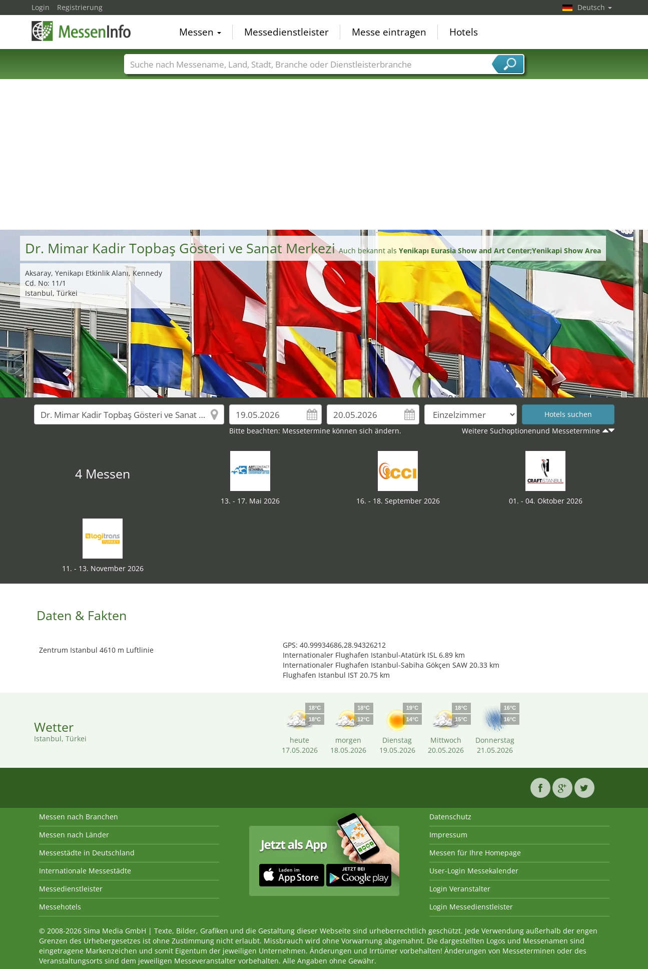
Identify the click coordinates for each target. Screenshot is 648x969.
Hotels (463, 32)
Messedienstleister (286, 32)
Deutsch (594, 7)
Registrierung (80, 7)
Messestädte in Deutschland (87, 852)
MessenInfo (82, 31)
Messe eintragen (389, 32)
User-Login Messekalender (473, 870)
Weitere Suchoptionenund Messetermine (531, 430)
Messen (200, 32)
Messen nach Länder (74, 834)
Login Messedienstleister (471, 906)
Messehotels (60, 906)
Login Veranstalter (459, 888)
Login (41, 7)
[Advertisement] (324, 155)
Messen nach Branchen (78, 816)
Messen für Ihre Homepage (475, 852)
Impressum (448, 834)
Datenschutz (450, 816)
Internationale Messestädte (85, 870)
